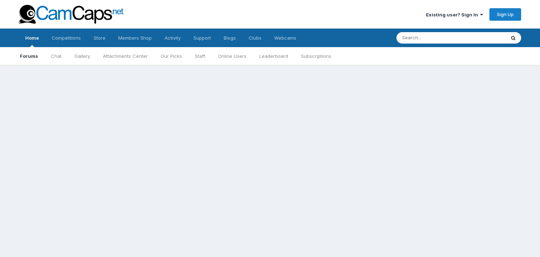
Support (202, 38)
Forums (29, 56)
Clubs (255, 38)
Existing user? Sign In (454, 14)
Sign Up (505, 14)
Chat (56, 56)
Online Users (232, 56)
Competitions (66, 38)
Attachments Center (125, 56)
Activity (173, 38)
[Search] (444, 38)
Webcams (285, 38)
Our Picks (171, 56)
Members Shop (135, 38)
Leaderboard (273, 56)
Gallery (82, 56)
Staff (200, 56)
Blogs (230, 38)
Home (32, 41)
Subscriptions (316, 56)
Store (99, 38)
